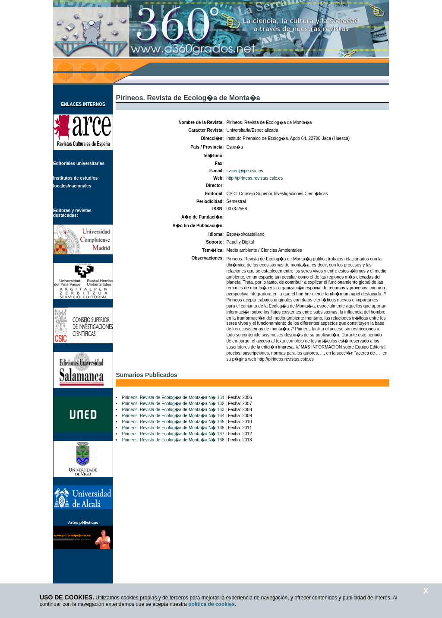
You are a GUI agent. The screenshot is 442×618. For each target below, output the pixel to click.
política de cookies (211, 604)
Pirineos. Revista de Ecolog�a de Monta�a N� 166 (173, 427)
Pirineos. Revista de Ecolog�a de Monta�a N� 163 (173, 409)
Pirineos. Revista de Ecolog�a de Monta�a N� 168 (173, 439)
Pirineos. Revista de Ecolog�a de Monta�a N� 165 (173, 421)
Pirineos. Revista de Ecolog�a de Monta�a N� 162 (173, 403)
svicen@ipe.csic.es (244, 170)
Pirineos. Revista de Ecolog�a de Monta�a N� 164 (173, 415)
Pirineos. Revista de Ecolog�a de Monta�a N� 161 (173, 397)
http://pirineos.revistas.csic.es (254, 178)
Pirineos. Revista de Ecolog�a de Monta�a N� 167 (173, 433)
